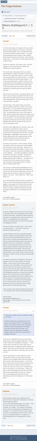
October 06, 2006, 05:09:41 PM (10, 394)
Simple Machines (23, 439)
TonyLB (6, 41)
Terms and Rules (17, 437)
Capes (13, 197)
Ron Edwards (20, 18)
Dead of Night (6, 300)
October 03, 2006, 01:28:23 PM (10, 44)
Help (11, 437)
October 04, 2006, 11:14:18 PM (10, 208)
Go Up (3, 425)
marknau (6, 391)
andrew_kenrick (9, 205)
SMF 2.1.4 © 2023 (14, 439)
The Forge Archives (11, 6)
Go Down (4, 36)
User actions (31, 36)
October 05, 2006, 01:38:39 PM (10, 310)
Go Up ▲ (24, 437)
